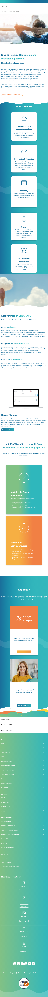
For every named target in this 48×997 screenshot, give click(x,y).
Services (11, 11)
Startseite (4, 11)
